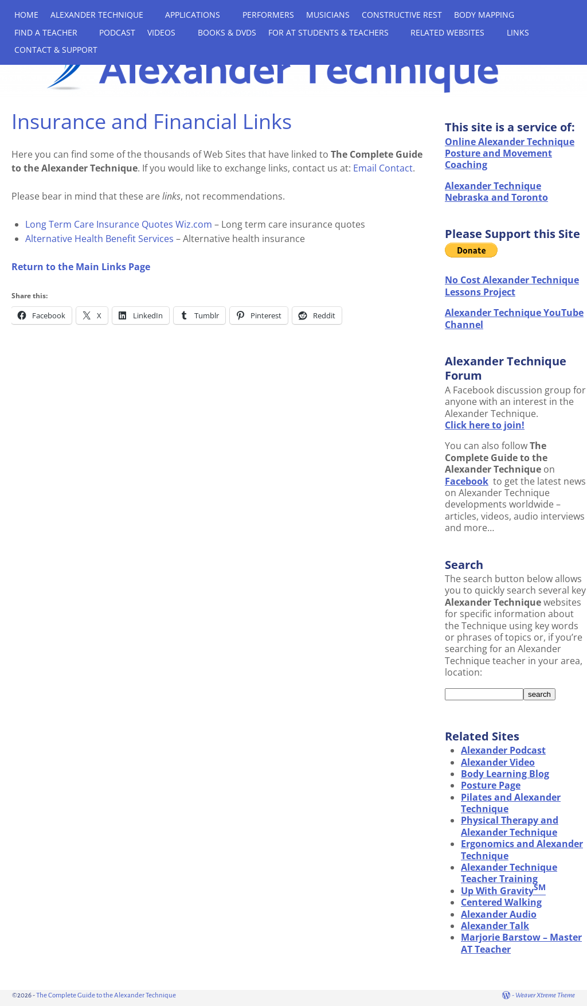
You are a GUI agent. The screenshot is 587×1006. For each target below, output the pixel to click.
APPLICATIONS (192, 14)
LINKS (518, 32)
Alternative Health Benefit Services (99, 238)
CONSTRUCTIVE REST (402, 14)
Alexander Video (498, 762)
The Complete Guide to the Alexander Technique (106, 995)
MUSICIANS (328, 14)
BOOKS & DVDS (227, 32)
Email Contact (383, 168)
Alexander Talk (495, 925)
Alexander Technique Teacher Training (509, 873)
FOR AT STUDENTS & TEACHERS (328, 32)
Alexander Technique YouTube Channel (514, 318)
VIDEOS (161, 32)
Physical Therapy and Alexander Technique (509, 826)
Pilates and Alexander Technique (511, 803)
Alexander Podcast (503, 750)
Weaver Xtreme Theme (545, 995)
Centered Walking (501, 902)
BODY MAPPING (484, 14)
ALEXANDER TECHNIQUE (96, 14)
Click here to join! (485, 425)
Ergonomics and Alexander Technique (522, 849)
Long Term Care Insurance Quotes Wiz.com (118, 224)
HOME (26, 14)
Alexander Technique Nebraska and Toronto (496, 192)
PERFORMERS (268, 14)
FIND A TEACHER (45, 32)
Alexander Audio (499, 914)
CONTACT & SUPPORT (55, 49)
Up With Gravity (503, 890)
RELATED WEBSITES (447, 32)
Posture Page (491, 785)
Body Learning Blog (505, 773)
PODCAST (117, 32)
